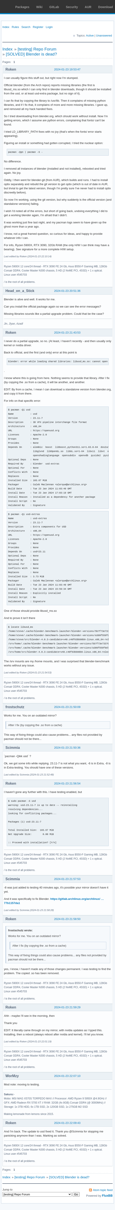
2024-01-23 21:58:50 (67, 919)
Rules (15, 27)
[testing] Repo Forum (37, 49)
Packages (22, 7)
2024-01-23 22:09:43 (67, 1123)
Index (5, 27)
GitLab (54, 7)
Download (105, 7)
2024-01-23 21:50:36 (67, 747)
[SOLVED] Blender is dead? (31, 54)
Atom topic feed (103, 1190)
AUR (88, 7)
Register (38, 27)
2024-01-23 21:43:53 (67, 332)
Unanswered (104, 35)
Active (90, 35)
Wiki (39, 7)
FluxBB (107, 1195)
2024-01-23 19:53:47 (67, 69)
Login (49, 27)
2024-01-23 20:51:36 (67, 290)
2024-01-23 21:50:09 (67, 707)
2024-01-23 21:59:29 (67, 1007)
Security (72, 7)
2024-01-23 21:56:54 (67, 783)
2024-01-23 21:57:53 (67, 879)
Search (25, 27)
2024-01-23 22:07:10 (67, 1076)
